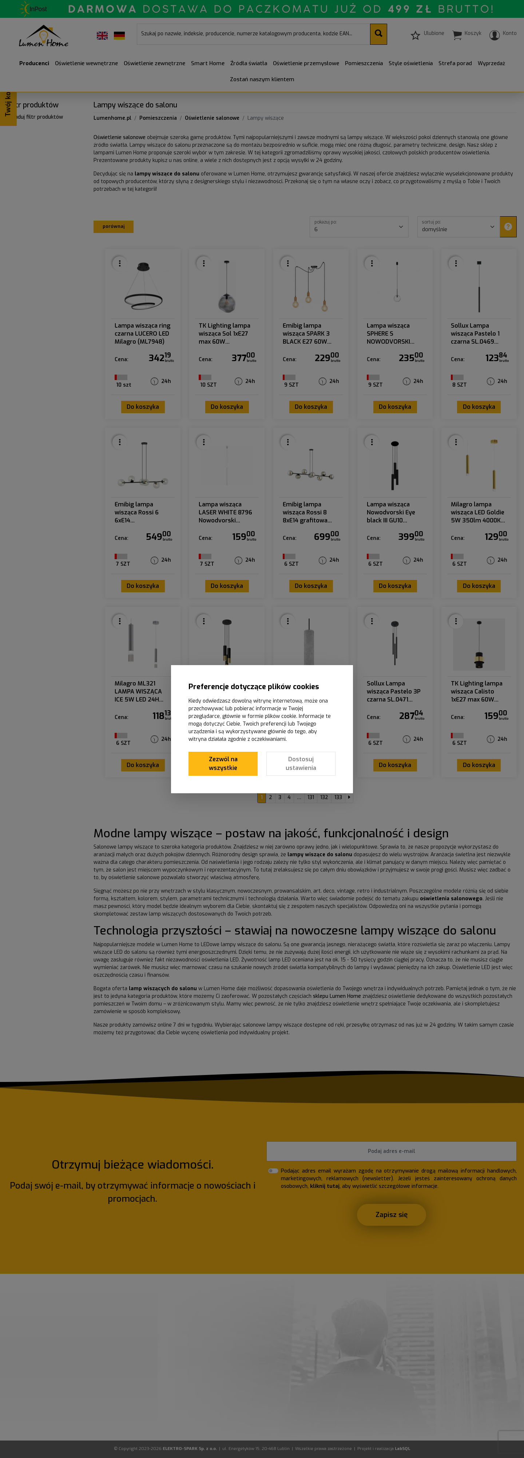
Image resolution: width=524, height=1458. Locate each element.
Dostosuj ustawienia (301, 763)
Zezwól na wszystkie (223, 763)
